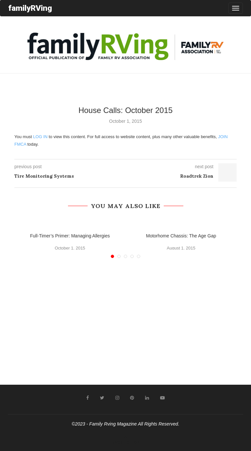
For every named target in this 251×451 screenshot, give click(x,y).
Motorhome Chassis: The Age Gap (181, 235)
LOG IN (40, 136)
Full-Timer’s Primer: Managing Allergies (70, 235)
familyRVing (30, 8)
